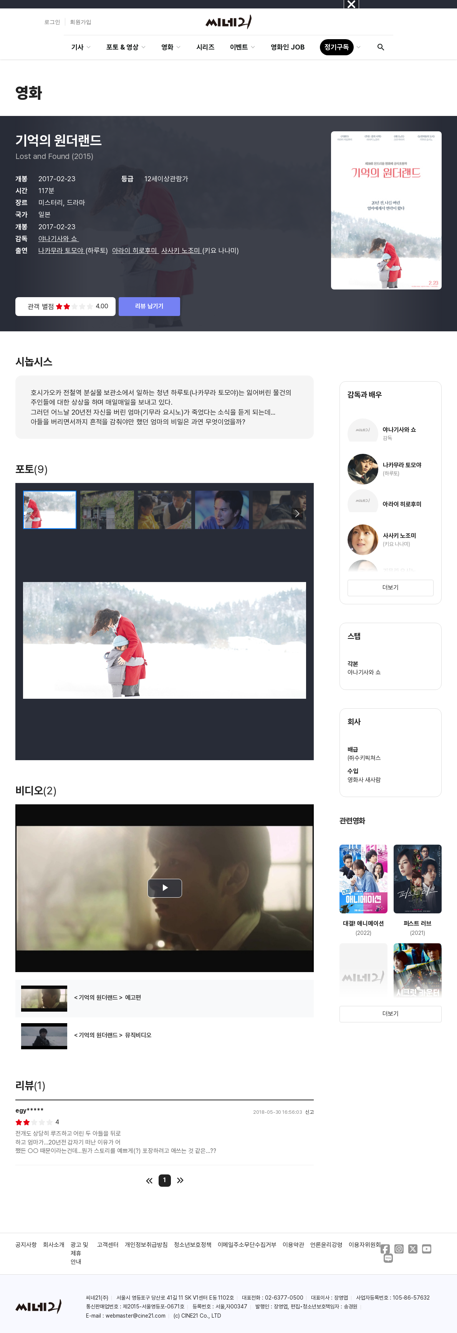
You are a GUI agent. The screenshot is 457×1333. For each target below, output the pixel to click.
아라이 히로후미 (135, 250)
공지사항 (26, 1245)
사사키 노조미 (181, 250)
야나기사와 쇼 (58, 239)
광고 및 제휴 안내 (79, 1253)
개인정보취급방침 (146, 1245)
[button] (297, 513)
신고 (309, 1112)
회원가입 (80, 22)
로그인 (52, 22)
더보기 (390, 587)
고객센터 (108, 1245)
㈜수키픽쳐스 (364, 758)
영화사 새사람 (364, 780)
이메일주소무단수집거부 (247, 1245)
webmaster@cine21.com (136, 1316)
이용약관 (293, 1245)
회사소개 (54, 1245)
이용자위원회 (365, 1245)
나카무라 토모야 (61, 250)
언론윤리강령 (326, 1245)
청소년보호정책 (193, 1245)
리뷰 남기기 (149, 306)
